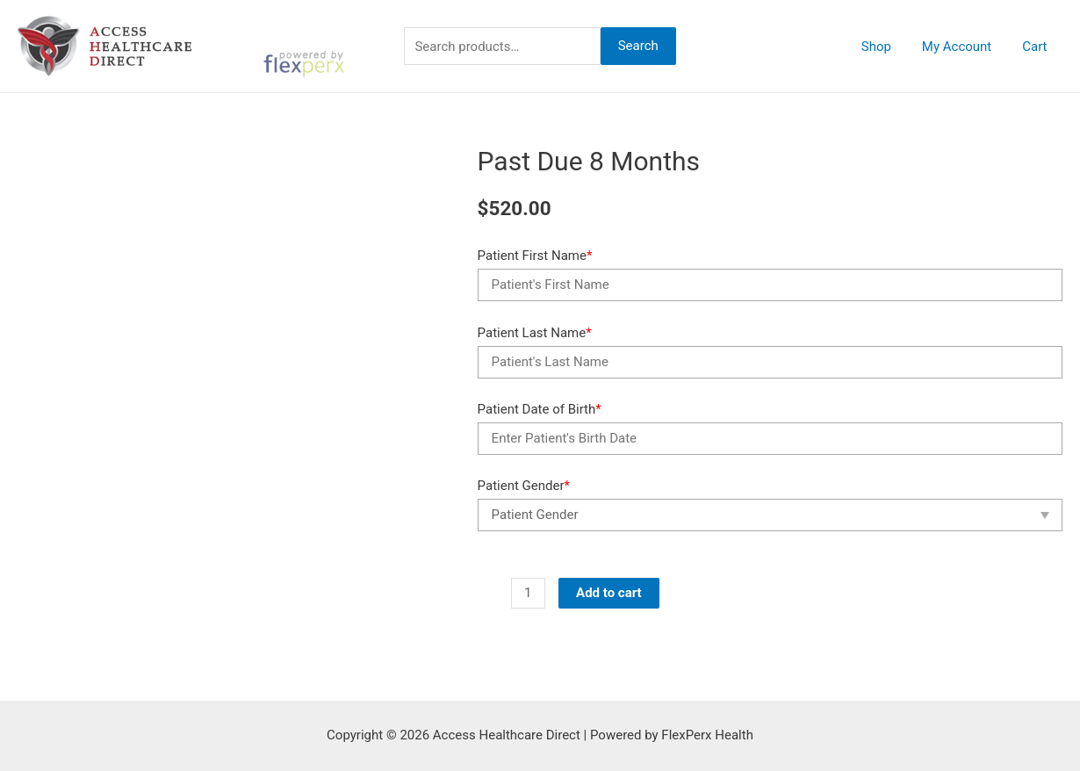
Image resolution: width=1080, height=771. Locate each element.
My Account (962, 46)
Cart (1037, 46)
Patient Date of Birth (539, 409)
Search (638, 46)
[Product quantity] (528, 593)
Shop (887, 46)
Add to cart (609, 593)
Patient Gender (524, 486)
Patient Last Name (535, 333)
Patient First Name (535, 255)
